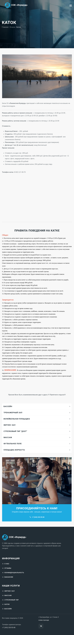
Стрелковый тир (12, 600)
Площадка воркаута (14, 450)
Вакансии (9, 577)
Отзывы (8, 568)
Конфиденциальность (14, 572)
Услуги (12, 27)
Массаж (8, 437)
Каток (7, 604)
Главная (5, 27)
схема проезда (43, 620)
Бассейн (8, 406)
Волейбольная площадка (17, 419)
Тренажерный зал (13, 413)
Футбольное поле (13, 444)
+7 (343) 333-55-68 (38, 517)
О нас (7, 564)
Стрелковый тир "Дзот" (15, 431)
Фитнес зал (9, 425)
